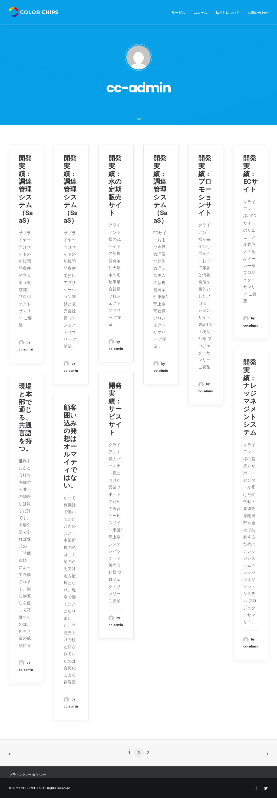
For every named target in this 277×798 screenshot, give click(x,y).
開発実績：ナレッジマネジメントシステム (250, 397)
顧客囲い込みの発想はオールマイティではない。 (70, 446)
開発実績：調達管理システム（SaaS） (26, 189)
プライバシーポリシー (28, 775)
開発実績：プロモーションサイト (205, 186)
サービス (178, 12)
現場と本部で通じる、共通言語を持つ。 (25, 417)
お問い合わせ (258, 12)
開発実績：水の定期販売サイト (115, 186)
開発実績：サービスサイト (115, 409)
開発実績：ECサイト (250, 174)
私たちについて (227, 12)
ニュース (200, 12)
